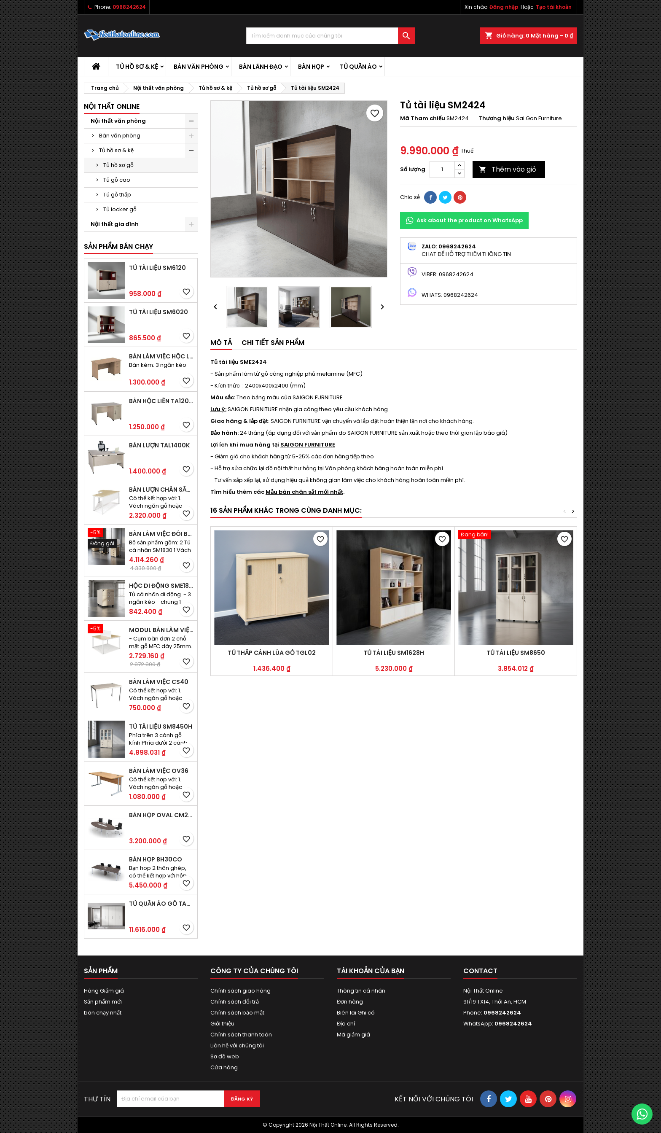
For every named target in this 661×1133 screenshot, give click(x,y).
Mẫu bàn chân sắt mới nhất (304, 492)
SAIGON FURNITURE (307, 445)
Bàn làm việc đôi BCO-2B (161, 533)
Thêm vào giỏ (507, 169)
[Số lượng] (442, 169)
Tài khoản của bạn (370, 971)
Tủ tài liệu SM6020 (158, 312)
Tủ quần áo (358, 66)
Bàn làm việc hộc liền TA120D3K (161, 356)
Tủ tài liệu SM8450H (160, 726)
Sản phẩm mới (103, 1002)
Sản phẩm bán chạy (118, 246)
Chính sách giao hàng (240, 991)
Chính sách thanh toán (241, 1035)
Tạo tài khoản (554, 7)
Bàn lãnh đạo (260, 66)
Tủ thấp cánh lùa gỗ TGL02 (272, 653)
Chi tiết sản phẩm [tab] (273, 342)
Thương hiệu (496, 118)
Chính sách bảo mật (237, 1013)
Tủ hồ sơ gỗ (118, 165)
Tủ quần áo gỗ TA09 (161, 903)
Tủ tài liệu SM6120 (157, 267)
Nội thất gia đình (115, 224)
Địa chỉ (346, 1024)
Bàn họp (311, 66)
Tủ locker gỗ (120, 209)
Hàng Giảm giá (104, 991)
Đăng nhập (504, 7)
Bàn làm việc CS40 (158, 681)
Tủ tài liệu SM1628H (393, 653)
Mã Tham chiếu (422, 118)
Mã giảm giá (353, 1035)
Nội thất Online (112, 106)
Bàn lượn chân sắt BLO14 (161, 489)
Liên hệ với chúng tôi (237, 1045)
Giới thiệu (222, 1024)
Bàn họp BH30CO (155, 859)
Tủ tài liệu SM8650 (515, 653)
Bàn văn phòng (198, 66)
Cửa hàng (224, 1067)
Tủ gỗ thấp (117, 195)
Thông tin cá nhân (361, 991)
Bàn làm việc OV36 (158, 770)
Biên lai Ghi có (356, 1013)
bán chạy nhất (102, 1013)
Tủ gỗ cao (116, 180)
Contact (480, 971)
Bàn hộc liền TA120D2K (161, 401)
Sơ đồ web (224, 1056)
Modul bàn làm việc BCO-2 (161, 630)
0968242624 (129, 7)
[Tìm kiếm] (330, 35)
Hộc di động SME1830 (161, 585)
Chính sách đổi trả (234, 1002)
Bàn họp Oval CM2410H (161, 815)
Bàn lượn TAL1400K (159, 445)
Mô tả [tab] (221, 342)
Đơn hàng (350, 1002)
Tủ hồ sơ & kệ (137, 66)
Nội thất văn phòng (118, 121)
